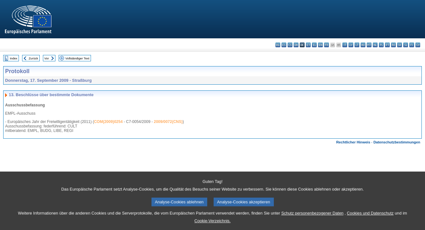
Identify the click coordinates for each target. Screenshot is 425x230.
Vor (46, 58)
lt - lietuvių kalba (357, 44)
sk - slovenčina (399, 44)
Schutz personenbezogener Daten (312, 224)
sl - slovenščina (405, 44)
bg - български (277, 44)
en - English (320, 44)
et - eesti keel (308, 44)
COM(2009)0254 (108, 121)
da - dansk (296, 44)
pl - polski (381, 44)
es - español (284, 44)
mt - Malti (369, 44)
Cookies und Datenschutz (370, 224)
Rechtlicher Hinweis (353, 142)
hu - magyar (363, 44)
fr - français (326, 44)
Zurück (33, 58)
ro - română (393, 44)
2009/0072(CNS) (168, 121)
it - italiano (344, 44)
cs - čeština (290, 44)
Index (13, 58)
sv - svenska (417, 44)
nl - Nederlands (375, 44)
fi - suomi (411, 44)
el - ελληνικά (314, 44)
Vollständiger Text (77, 58)
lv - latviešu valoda (350, 44)
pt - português (387, 44)
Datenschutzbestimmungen (396, 142)
